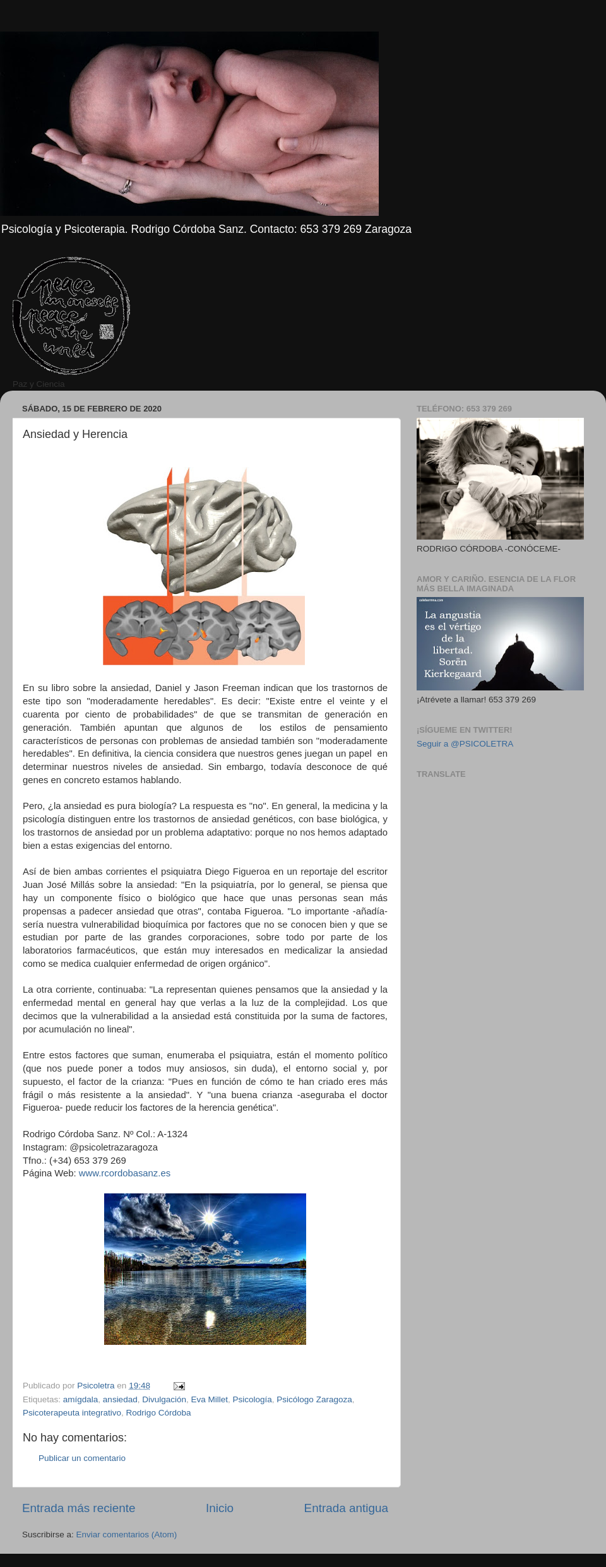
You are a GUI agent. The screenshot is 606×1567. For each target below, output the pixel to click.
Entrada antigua (346, 1508)
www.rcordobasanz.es (124, 1173)
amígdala (80, 1399)
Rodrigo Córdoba (158, 1412)
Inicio (220, 1508)
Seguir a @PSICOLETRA (465, 743)
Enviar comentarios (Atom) (126, 1534)
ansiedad (120, 1399)
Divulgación (164, 1399)
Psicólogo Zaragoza (314, 1399)
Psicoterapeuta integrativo (72, 1412)
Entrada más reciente (79, 1508)
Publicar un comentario (82, 1458)
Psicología (252, 1399)
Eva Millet (210, 1399)
